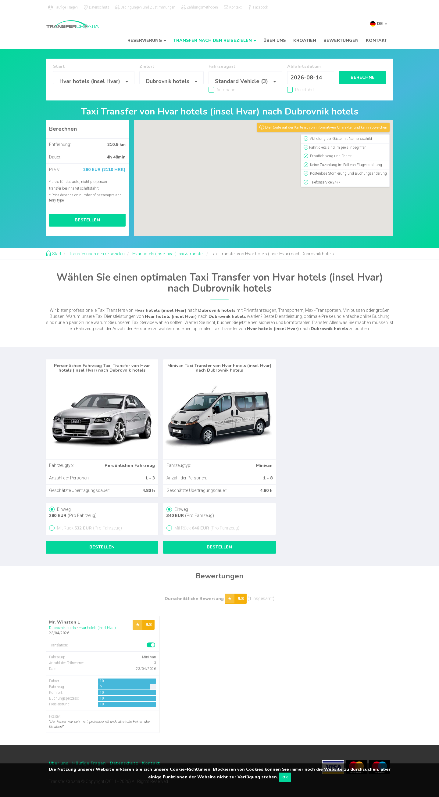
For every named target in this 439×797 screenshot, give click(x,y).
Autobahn (213, 89)
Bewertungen (341, 40)
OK (285, 777)
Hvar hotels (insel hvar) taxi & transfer (167, 253)
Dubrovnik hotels (62, 628)
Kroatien (304, 40)
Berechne (358, 77)
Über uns (274, 40)
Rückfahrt (286, 89)
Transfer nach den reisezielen (96, 253)
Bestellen (87, 220)
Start (53, 253)
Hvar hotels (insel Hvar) (97, 628)
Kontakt (376, 40)
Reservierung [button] (146, 40)
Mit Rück (89, 528)
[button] (378, 23)
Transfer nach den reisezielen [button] (214, 40)
